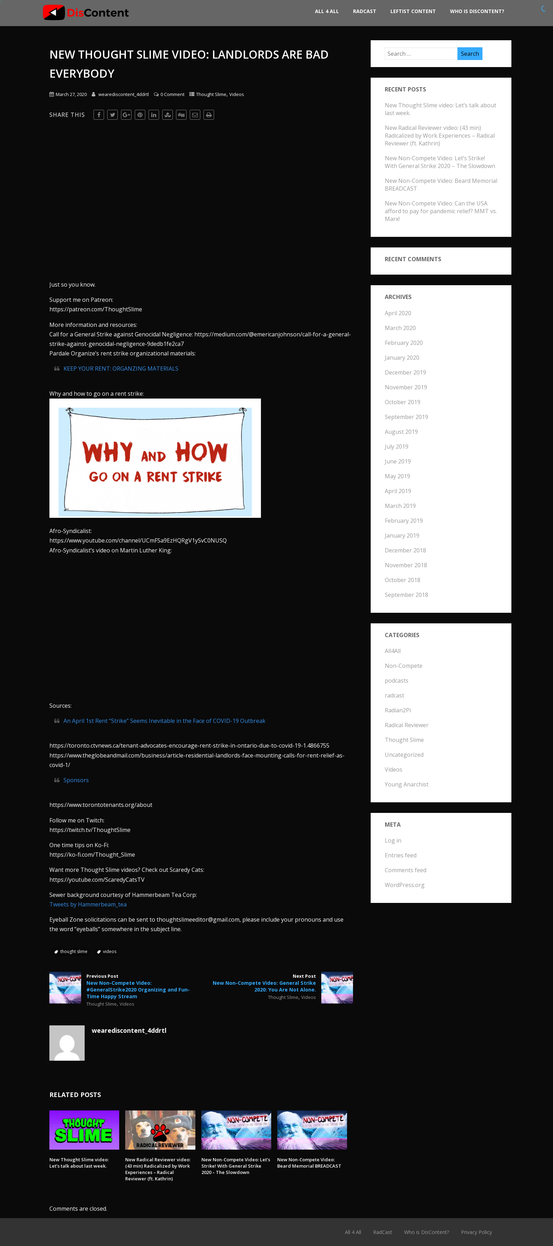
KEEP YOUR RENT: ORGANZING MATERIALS (120, 368)
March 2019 (400, 506)
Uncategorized (404, 755)
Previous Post (125, 986)
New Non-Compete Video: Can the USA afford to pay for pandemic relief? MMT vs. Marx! (441, 211)
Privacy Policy (476, 1232)
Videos (236, 94)
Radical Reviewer (407, 725)
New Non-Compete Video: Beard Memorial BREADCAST (309, 1162)
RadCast (364, 11)
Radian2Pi (398, 710)
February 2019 (404, 521)
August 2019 (401, 432)
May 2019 (397, 476)
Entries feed (401, 855)
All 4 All (327, 11)
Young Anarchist (407, 784)
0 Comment (172, 94)
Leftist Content (413, 11)
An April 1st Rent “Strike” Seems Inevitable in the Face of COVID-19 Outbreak (164, 721)
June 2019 (398, 461)
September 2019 (406, 417)
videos (109, 951)
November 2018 (406, 565)
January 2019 (402, 535)
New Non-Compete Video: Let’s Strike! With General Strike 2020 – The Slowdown (235, 1165)
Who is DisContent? (477, 11)
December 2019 (405, 372)
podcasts (396, 680)
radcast (394, 695)
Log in (393, 840)
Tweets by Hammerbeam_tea (88, 904)
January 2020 (402, 357)
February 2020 (404, 343)
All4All (393, 651)
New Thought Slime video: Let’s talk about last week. (79, 1162)
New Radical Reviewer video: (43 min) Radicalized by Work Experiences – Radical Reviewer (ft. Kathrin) (157, 1169)
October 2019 (402, 402)
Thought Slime (211, 94)
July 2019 (396, 446)
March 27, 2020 (71, 94)
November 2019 (406, 387)
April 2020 (398, 313)
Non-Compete (404, 666)
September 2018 (406, 595)
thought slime (73, 951)
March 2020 (400, 328)
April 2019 (398, 491)
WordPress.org (405, 885)
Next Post (277, 983)
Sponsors (76, 780)
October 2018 (402, 580)
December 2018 (405, 550)
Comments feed (405, 870)
